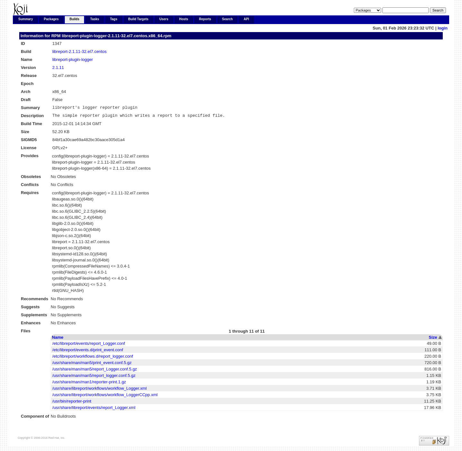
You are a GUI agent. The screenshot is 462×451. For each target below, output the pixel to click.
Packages (51, 19)
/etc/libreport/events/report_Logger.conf (88, 345)
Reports (205, 19)
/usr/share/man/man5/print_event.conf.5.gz (92, 364)
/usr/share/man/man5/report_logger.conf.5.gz (93, 377)
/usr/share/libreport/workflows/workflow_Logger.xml (99, 390)
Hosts (183, 19)
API (246, 19)
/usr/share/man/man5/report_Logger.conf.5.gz (94, 371)
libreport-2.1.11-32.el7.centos (79, 51)
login (443, 28)
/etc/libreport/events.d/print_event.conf (87, 351)
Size (433, 339)
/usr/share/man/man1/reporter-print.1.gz (89, 383)
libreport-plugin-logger (72, 59)
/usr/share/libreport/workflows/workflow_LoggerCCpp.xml (105, 396)
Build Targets (138, 19)
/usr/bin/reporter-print (71, 403)
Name (57, 339)
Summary (25, 19)
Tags (113, 19)
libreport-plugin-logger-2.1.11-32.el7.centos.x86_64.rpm (116, 35)
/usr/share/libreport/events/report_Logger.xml (93, 409)
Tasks (94, 19)
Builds (75, 19)
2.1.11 (58, 67)
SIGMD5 (29, 141)
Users (163, 19)
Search (227, 19)
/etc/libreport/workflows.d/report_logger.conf (92, 358)
